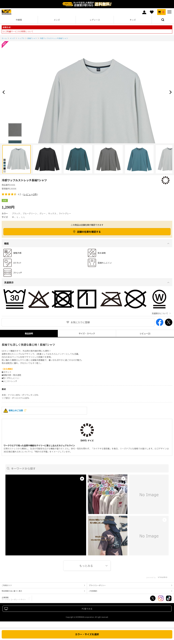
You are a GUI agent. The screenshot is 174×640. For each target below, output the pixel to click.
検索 (162, 19)
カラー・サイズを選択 (87, 634)
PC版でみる (87, 608)
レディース (95, 19)
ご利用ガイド (7, 585)
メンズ (57, 19)
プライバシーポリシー (97, 585)
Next (169, 92)
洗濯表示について (160, 313)
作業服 (19, 19)
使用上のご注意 (13, 411)
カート (161, 12)
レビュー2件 (30, 194)
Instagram (160, 598)
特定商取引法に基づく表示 (12, 591)
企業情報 (14, 598)
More (87, 566)
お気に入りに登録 (80, 322)
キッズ (133, 19)
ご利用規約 (93, 591)
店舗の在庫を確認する (89, 231)
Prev (4, 92)
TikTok (168, 598)
